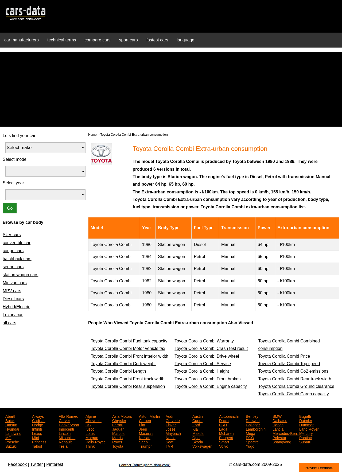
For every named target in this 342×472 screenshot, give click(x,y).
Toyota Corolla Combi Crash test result (211, 348)
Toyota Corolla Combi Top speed (289, 363)
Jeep (143, 428)
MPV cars (12, 290)
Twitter (36, 464)
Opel (196, 437)
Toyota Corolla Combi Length (118, 371)
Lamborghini (256, 428)
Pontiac (305, 437)
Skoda (197, 441)
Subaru (305, 441)
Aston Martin (149, 416)
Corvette (173, 420)
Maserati (146, 433)
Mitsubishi (67, 437)
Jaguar (118, 428)
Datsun (11, 424)
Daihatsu (280, 420)
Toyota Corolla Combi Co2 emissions (293, 371)
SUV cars (12, 234)
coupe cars (13, 250)
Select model (15, 159)
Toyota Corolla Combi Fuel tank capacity (129, 341)
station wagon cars (20, 274)
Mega (250, 433)
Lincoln (65, 433)
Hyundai (12, 428)
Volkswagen (202, 445)
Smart (224, 441)
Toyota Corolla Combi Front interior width (129, 356)
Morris (117, 437)
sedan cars (13, 266)
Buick (9, 420)
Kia (195, 428)
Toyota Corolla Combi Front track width (128, 379)
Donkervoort (69, 424)
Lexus (37, 433)
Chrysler (119, 420)
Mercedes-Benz (286, 433)
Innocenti (66, 428)
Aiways (38, 416)
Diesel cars (13, 299)
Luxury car (13, 315)
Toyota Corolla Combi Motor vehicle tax (128, 348)
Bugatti (305, 416)
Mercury (306, 433)
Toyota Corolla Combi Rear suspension (128, 386)
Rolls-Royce (96, 441)
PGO (250, 437)
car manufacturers (21, 40)
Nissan (144, 437)
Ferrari (117, 424)
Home (92, 134)
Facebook (17, 464)
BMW (277, 416)
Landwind (13, 433)
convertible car (16, 242)
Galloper (253, 424)
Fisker (171, 424)
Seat (169, 441)
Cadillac (38, 420)
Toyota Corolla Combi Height (201, 371)
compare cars (98, 40)
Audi (169, 416)
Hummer (306, 424)
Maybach (173, 433)
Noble (171, 437)
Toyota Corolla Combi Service (202, 363)
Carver (64, 420)
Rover (117, 441)
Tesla (63, 445)
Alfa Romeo (68, 416)
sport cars (128, 40)
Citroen (145, 420)
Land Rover (308, 428)
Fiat (142, 424)
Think (90, 445)
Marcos (118, 433)
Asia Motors (122, 416)
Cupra (197, 420)
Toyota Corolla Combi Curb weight (123, 363)
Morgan (92, 437)
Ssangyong (282, 441)
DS (88, 424)
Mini (35, 437)
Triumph (146, 445)
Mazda (198, 433)
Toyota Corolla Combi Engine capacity (210, 386)
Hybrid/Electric (16, 307)
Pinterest (54, 464)
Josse (171, 428)
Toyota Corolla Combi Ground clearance (296, 386)
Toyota (117, 445)
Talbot (37, 445)
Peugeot (226, 437)
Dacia (224, 420)
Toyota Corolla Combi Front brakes (207, 379)
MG (8, 437)
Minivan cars (15, 282)
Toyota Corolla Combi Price (284, 356)
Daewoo (252, 420)
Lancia (278, 428)
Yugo (250, 445)
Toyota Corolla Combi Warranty (204, 341)
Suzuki (11, 445)
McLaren (226, 433)
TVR (169, 445)
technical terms (61, 40)
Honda (278, 424)
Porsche (12, 441)
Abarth (10, 416)
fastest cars (157, 40)
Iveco (90, 428)
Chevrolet (94, 420)
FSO (223, 424)
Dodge (37, 424)
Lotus (90, 433)
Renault (65, 441)
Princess (39, 441)
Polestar (279, 437)
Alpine (91, 416)
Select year (13, 183)
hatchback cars (17, 258)
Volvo (223, 445)
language (186, 40)
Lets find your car (19, 135)
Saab (143, 441)
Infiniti (37, 428)
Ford (196, 424)
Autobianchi (229, 416)
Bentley (252, 416)
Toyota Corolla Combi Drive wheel (206, 356)
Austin (197, 416)
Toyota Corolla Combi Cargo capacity (293, 394)
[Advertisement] (171, 89)
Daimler (305, 420)
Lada (223, 428)
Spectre (252, 441)
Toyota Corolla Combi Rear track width (294, 379)
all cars (9, 323)
